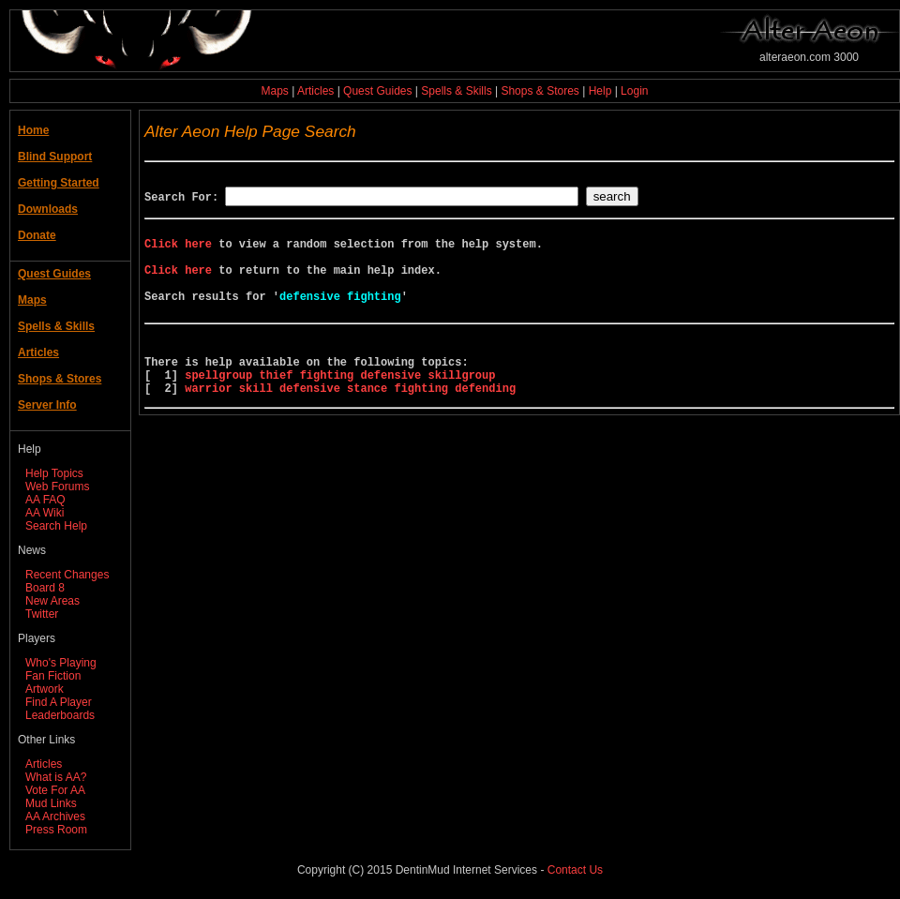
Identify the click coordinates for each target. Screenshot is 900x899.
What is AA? (55, 777)
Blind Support (55, 156)
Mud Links (51, 803)
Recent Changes (67, 574)
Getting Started (58, 182)
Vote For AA (55, 790)
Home (33, 130)
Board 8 (45, 587)
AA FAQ (45, 499)
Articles (315, 90)
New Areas (52, 600)
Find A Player (58, 702)
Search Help (56, 525)
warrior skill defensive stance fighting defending (350, 424)
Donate (37, 235)
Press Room (56, 829)
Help (600, 90)
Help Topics (54, 473)
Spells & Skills (456, 90)
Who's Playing (61, 662)
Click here (178, 252)
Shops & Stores (539, 90)
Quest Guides (377, 90)
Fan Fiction (53, 675)
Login (634, 90)
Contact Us (575, 870)
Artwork (44, 689)
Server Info (47, 405)
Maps (275, 90)
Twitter (41, 614)
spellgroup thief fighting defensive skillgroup (340, 408)
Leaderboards (60, 715)
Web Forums (57, 486)
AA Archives (55, 816)
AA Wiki (44, 512)
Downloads (48, 209)
